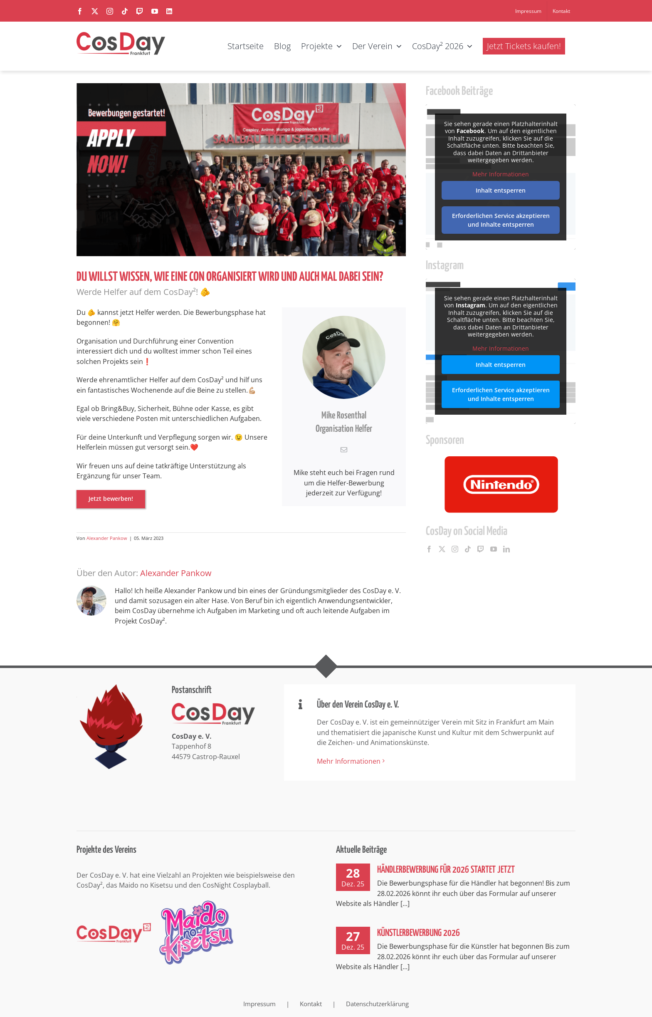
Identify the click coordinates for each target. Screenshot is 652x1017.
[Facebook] (429, 549)
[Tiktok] (467, 549)
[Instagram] (455, 549)
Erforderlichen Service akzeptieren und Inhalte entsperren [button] (501, 220)
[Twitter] (442, 549)
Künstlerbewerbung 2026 (418, 933)
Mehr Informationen (348, 761)
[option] (500, 484)
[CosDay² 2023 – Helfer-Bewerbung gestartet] (241, 169)
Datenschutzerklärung (377, 1004)
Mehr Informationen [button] (500, 174)
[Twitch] (480, 549)
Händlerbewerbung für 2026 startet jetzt (446, 870)
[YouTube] (493, 549)
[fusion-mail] (344, 449)
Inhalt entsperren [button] (501, 190)
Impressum (259, 1004)
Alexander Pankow (106, 538)
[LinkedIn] (506, 549)
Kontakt (311, 1004)
